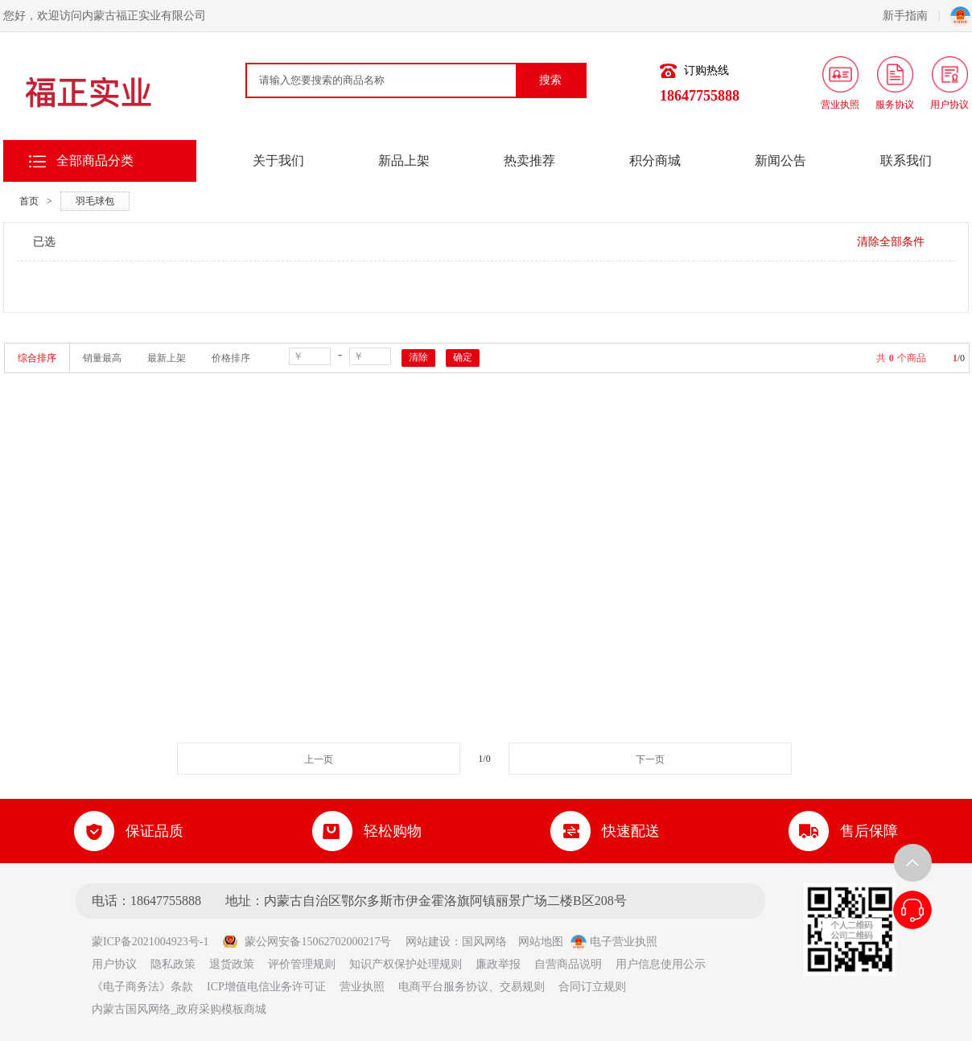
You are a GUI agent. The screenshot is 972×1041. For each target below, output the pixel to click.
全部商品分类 (95, 160)
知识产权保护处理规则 (405, 964)
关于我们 (278, 160)
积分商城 (655, 160)
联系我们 (906, 160)
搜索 (550, 80)
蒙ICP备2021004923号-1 (156, 942)
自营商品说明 (568, 964)
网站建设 (428, 942)
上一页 (318, 759)
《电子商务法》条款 (142, 987)
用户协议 (114, 964)
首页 (29, 201)
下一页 (650, 759)
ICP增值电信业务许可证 (266, 987)
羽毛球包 (95, 201)
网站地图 (540, 942)
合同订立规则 (592, 987)
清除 (418, 357)
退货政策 (231, 964)
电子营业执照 (613, 942)
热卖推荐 (529, 160)
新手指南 (911, 16)
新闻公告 (780, 160)
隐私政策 (173, 964)
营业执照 (362, 987)
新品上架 (404, 160)
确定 (462, 357)
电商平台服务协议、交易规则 (471, 987)
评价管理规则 (302, 964)
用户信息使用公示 (661, 964)
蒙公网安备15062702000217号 (306, 942)
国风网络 (484, 942)
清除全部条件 (891, 242)
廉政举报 (498, 964)
